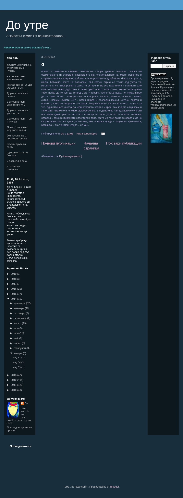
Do (26, 403)
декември (20, 303)
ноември (19, 308)
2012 (14, 379)
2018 (14, 278)
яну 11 (17, 357)
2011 (14, 384)
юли (16, 328)
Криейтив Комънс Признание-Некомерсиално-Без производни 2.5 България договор (163, 90)
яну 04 (17, 362)
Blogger (114, 486)
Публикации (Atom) (70, 156)
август (18, 323)
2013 (14, 375)
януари (18, 353)
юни (16, 333)
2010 (14, 390)
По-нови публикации (58, 143)
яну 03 (17, 367)
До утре (27, 25)
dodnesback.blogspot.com (163, 106)
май (16, 338)
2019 (14, 273)
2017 (14, 283)
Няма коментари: (87, 133)
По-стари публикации (124, 143)
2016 (14, 288)
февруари (20, 348)
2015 (14, 293)
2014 (14, 298)
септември (20, 318)
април (18, 343)
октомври (20, 313)
